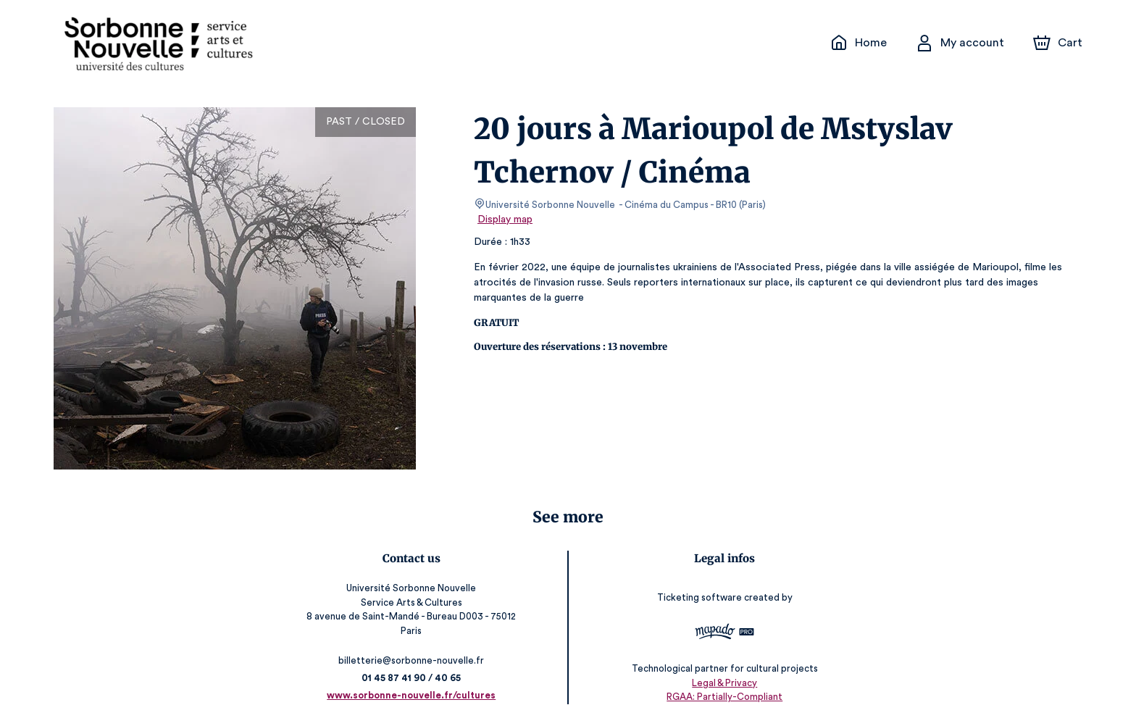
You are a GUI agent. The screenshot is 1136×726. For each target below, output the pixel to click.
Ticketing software (700, 597)
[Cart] (1059, 42)
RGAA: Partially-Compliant (724, 697)
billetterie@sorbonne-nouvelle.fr (412, 660)
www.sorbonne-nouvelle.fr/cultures (411, 695)
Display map (505, 219)
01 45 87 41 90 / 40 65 (411, 677)
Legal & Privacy (723, 682)
